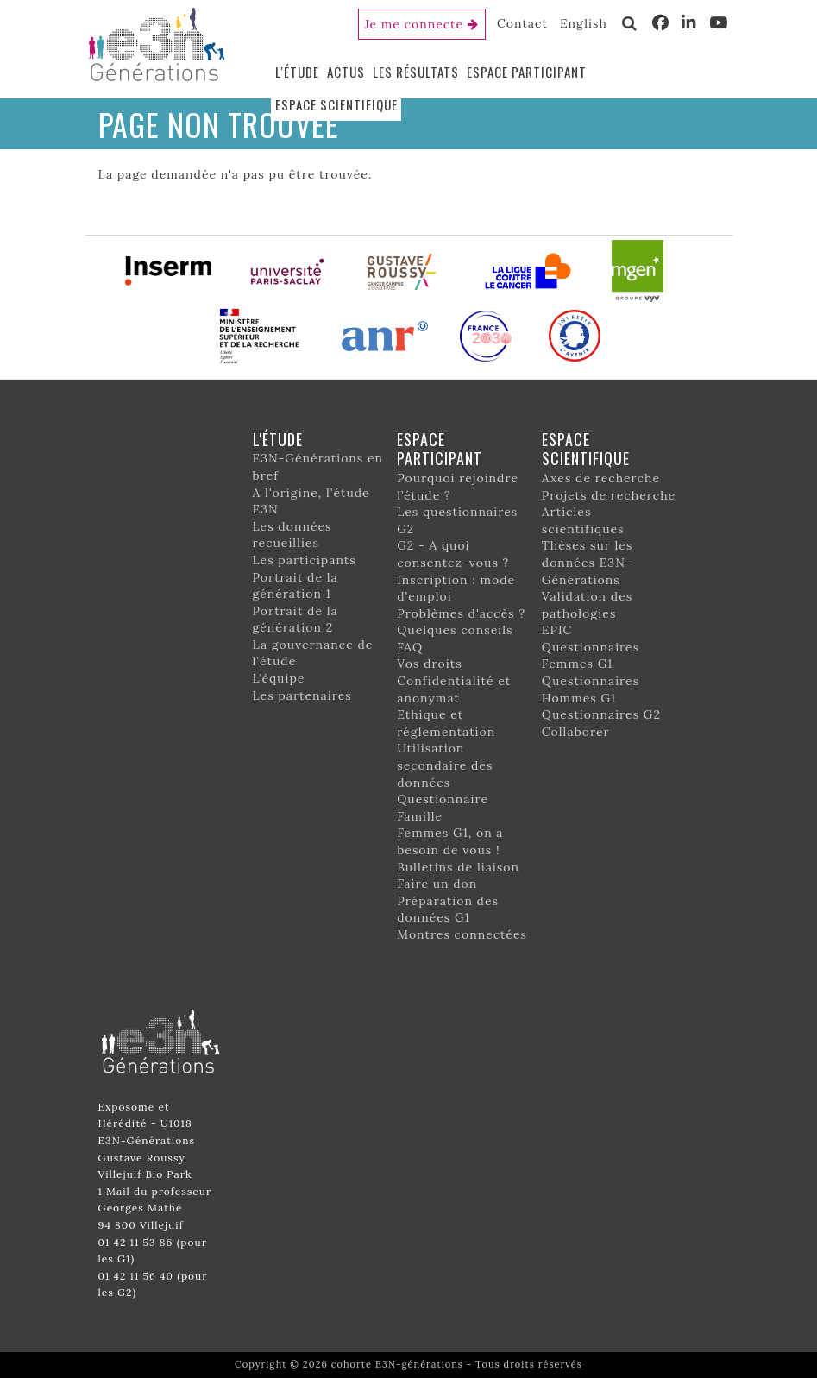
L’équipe (279, 678)
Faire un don (437, 883)
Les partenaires (302, 695)
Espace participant (527, 71)
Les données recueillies (292, 535)
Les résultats (416, 71)
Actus (346, 71)
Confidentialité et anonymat (454, 689)
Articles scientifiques (583, 520)
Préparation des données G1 (448, 909)
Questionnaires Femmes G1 (590, 655)
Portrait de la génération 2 (295, 619)
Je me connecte (414, 24)
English (583, 23)
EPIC (557, 630)
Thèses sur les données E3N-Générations (587, 562)
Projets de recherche (609, 495)
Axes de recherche (601, 478)
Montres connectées (462, 934)
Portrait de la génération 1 (295, 585)
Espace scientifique (336, 104)
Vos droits (429, 663)
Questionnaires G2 (601, 714)
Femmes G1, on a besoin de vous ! (450, 841)
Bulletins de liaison (458, 867)
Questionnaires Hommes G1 (590, 689)
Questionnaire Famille (442, 807)
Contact (522, 23)
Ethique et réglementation (446, 723)
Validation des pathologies (587, 604)
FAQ (410, 647)
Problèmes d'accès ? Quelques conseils (461, 622)
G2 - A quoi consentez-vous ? (453, 554)
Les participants (304, 560)
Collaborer (576, 731)
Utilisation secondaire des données (445, 765)
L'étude (297, 71)
